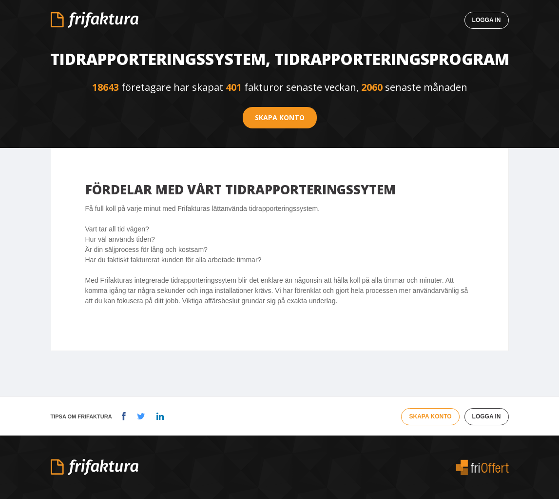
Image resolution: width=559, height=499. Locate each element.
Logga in (486, 20)
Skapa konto (280, 117)
